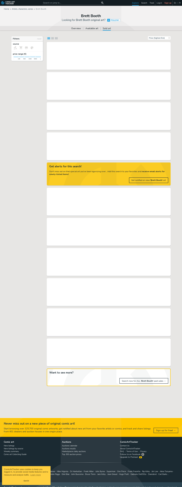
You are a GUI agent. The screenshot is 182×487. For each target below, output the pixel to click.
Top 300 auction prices (71, 454)
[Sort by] (159, 38)
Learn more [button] (35, 475)
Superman (111, 471)
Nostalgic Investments (75, 128)
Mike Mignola (62, 471)
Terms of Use (132, 451)
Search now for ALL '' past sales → (144, 380)
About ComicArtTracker (130, 448)
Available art (91, 28)
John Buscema (77, 474)
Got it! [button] (26, 481)
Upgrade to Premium (131, 457)
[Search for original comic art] (73, 3)
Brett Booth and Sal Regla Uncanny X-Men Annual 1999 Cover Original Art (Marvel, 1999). (106, 280)
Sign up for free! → (166, 430)
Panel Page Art (72, 68)
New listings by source (13, 448)
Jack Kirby (101, 474)
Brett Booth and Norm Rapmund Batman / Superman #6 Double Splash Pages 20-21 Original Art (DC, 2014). (106, 134)
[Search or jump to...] (102, 3)
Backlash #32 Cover (77, 250)
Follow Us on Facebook (130, 454)
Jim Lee (155, 471)
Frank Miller (89, 471)
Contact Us (124, 445)
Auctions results (69, 448)
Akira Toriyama (166, 471)
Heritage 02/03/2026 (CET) (77, 158)
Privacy (143, 451)
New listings (9, 445)
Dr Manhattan (76, 471)
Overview (76, 28)
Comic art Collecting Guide (15, 454)
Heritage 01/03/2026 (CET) (77, 334)
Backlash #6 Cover (76, 190)
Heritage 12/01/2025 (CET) (77, 304)
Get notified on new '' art (148, 180)
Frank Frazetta (134, 471)
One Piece (121, 471)
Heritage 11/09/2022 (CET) (77, 244)
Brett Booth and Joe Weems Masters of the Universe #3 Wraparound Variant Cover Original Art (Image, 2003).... (106, 220)
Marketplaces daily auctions (74, 451)
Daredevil (152, 474)
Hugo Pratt (124, 474)
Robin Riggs (55, 474)
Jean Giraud (112, 474)
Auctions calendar (69, 445)
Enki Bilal (65, 474)
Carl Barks (162, 474)
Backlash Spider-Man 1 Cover (81, 44)
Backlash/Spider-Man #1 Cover (82, 104)
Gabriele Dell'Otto (138, 474)
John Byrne (100, 471)
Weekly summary (11, 451)
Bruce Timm (90, 474)
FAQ (122, 451)
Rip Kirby (146, 471)
